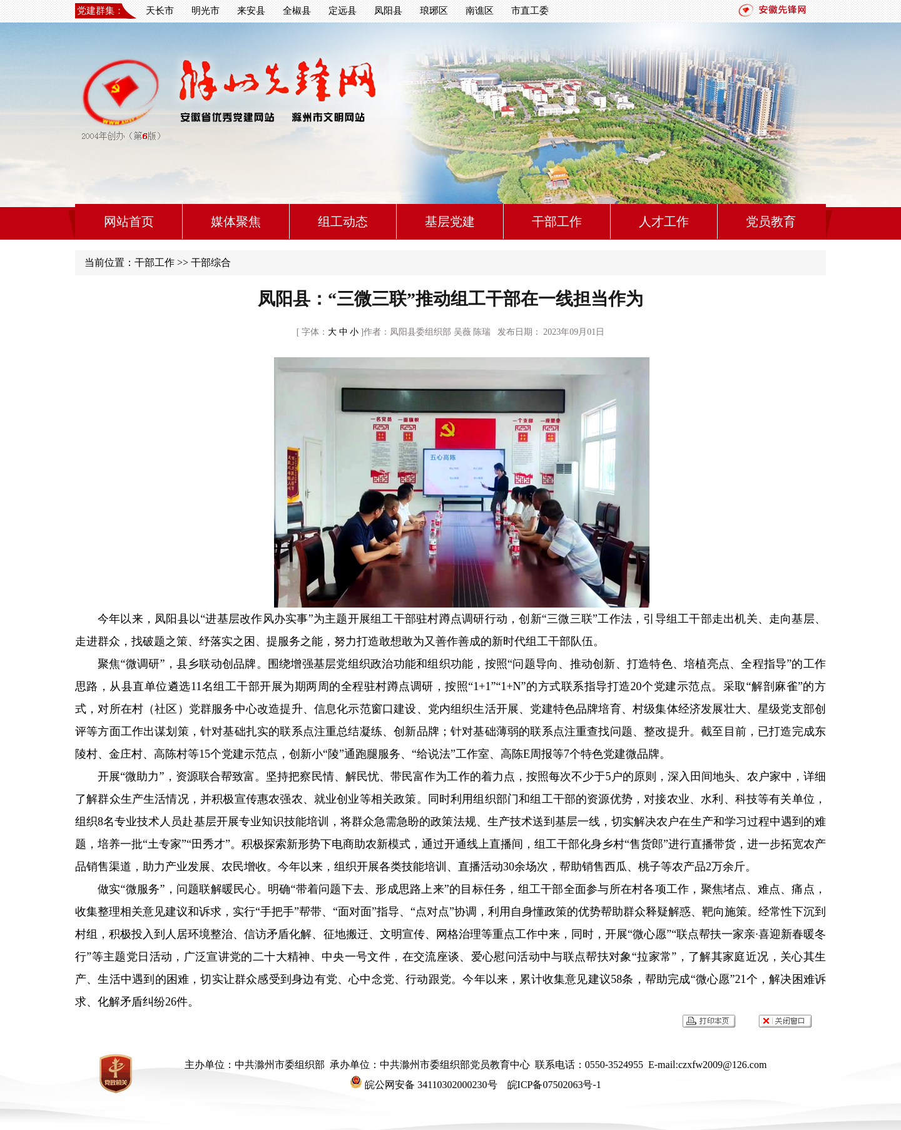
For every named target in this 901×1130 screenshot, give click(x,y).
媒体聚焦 (236, 221)
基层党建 (450, 221)
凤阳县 (388, 11)
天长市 (160, 11)
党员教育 (771, 221)
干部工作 (557, 221)
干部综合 (211, 262)
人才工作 (664, 221)
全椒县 (297, 11)
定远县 (342, 11)
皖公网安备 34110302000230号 (423, 1084)
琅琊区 (434, 11)
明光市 (205, 11)
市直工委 (530, 11)
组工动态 (343, 221)
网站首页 (129, 221)
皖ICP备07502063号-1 (553, 1084)
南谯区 (480, 11)
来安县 (251, 11)
